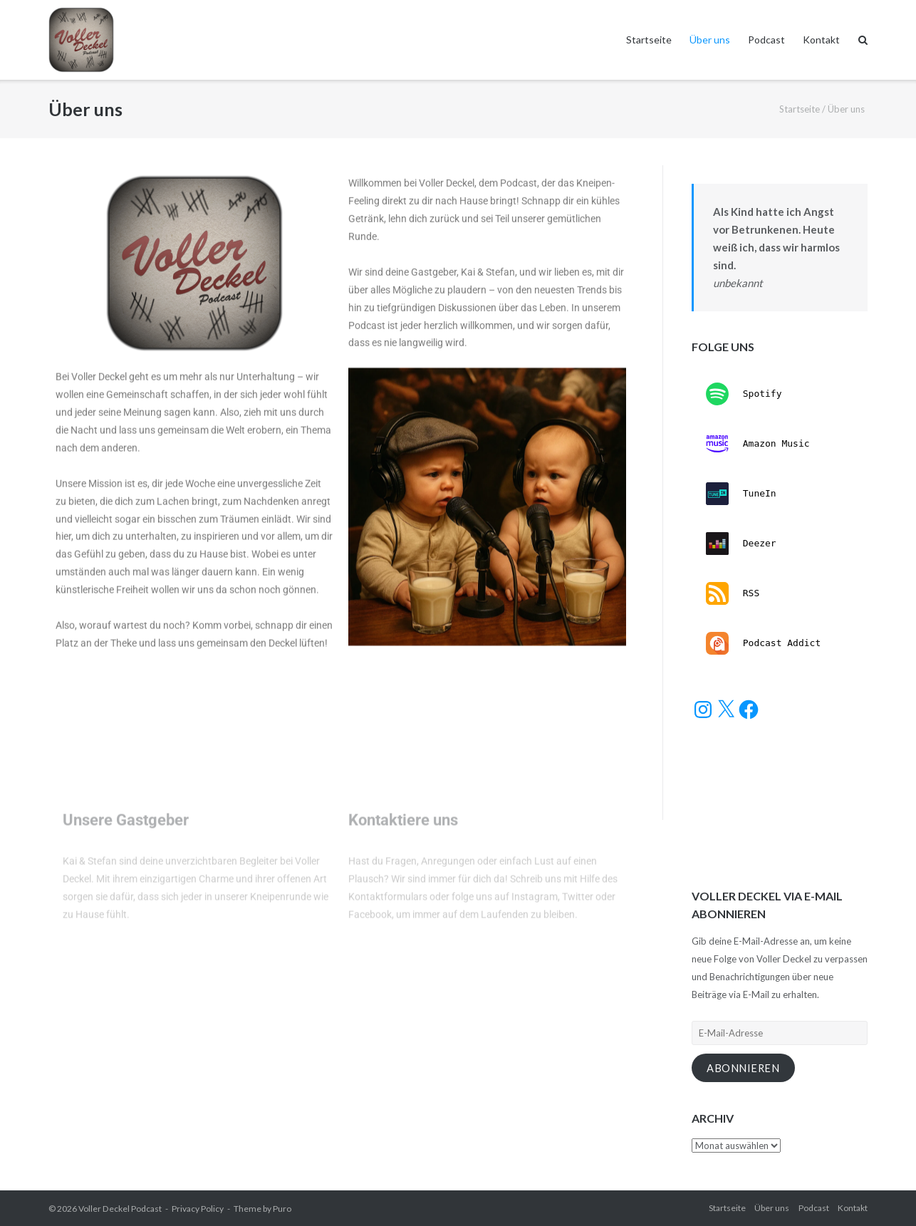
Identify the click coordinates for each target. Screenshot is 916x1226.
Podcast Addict (763, 643)
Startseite (649, 39)
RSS (732, 593)
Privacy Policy (198, 1208)
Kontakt (821, 39)
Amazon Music (758, 443)
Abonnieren (743, 1068)
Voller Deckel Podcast (120, 1208)
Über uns (709, 39)
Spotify (744, 394)
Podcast (766, 39)
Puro (282, 1208)
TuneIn (741, 493)
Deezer (741, 543)
